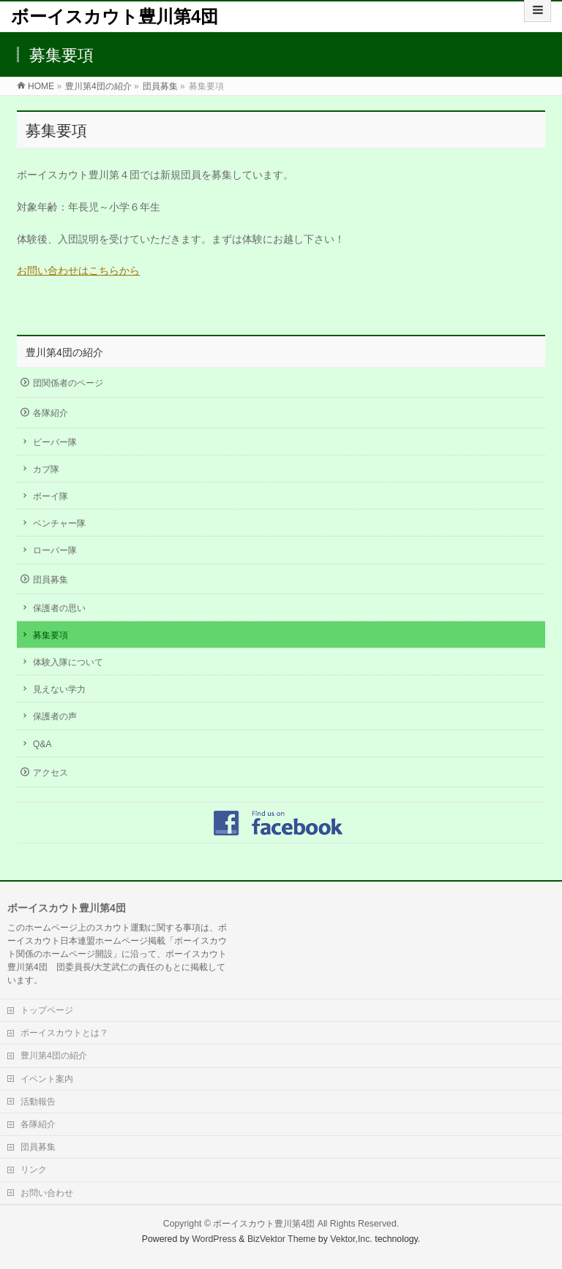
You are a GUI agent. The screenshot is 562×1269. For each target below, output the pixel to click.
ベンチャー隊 (59, 523)
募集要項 (50, 635)
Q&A (42, 744)
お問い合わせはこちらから (78, 270)
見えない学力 (59, 689)
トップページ (46, 1010)
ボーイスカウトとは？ (64, 1033)
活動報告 (38, 1101)
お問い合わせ (46, 1193)
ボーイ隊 (50, 496)
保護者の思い (59, 608)
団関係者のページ (68, 383)
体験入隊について (68, 662)
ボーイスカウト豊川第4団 (114, 16)
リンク (33, 1169)
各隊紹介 (50, 413)
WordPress (214, 1239)
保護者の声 (55, 716)
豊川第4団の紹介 (64, 352)
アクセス (50, 773)
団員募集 (50, 580)
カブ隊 (46, 469)
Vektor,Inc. (351, 1239)
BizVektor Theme (281, 1239)
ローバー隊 (55, 550)
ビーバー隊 (55, 442)
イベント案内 (46, 1079)
